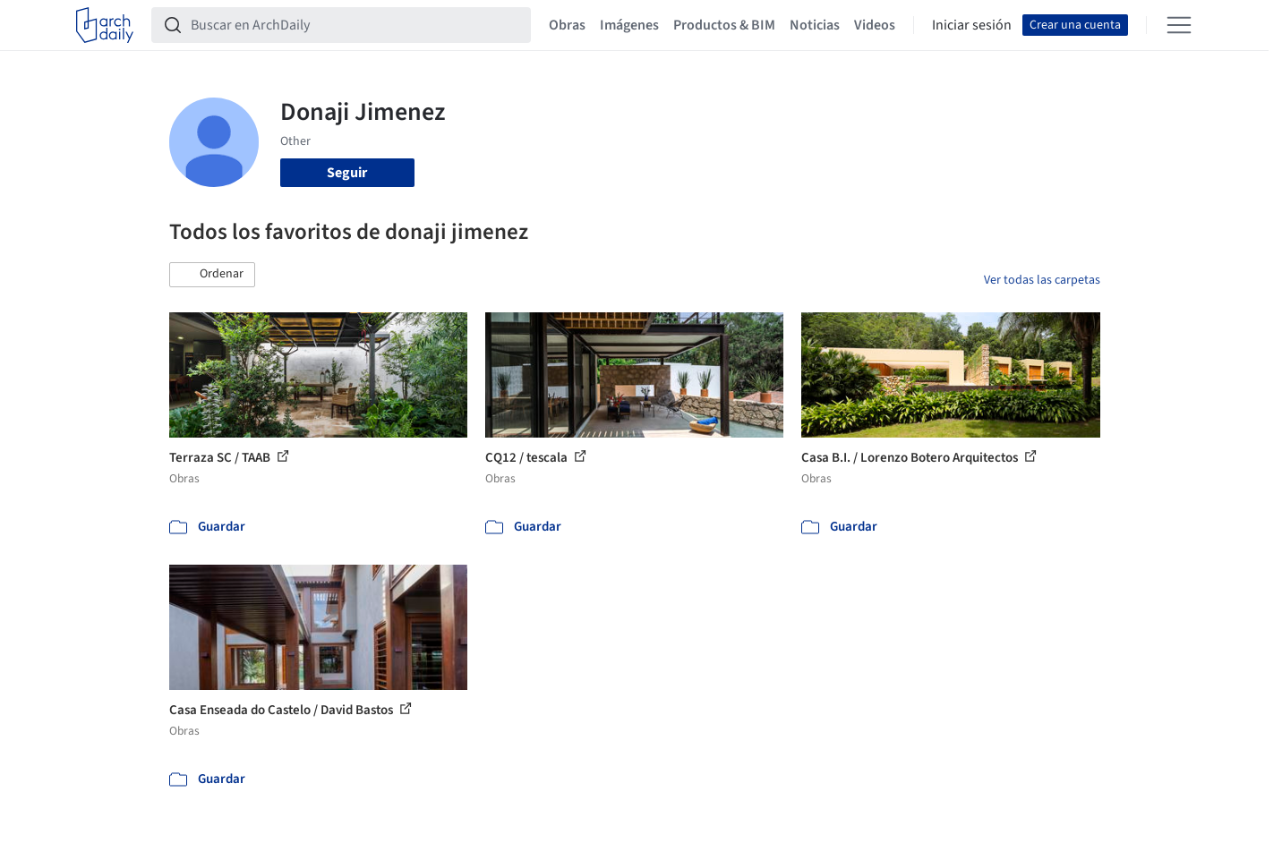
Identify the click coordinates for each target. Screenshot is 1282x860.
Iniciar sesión (972, 25)
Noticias (815, 25)
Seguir (347, 173)
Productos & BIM (724, 25)
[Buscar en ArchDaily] (355, 25)
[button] (212, 274)
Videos (874, 25)
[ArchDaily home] (104, 25)
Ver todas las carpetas (1042, 280)
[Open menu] (1179, 25)
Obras (567, 25)
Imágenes (629, 25)
